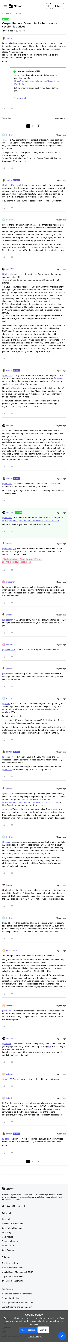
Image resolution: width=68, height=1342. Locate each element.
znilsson (9, 1005)
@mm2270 (7, 375)
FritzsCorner (11, 950)
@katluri (6, 1139)
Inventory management (12, 1281)
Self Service (7, 1289)
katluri (9, 1098)
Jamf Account (8, 1250)
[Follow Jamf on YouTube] (13, 1206)
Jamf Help (6, 1219)
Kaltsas (9, 135)
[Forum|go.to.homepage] (15, 6)
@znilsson (6, 1043)
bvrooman (10, 582)
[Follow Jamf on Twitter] (3, 1206)
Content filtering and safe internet (17, 1307)
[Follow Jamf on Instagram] (19, 1206)
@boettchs (19, 75)
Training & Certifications (12, 1223)
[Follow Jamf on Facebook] (24, 1206)
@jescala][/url (8, 649)
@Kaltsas (6, 274)
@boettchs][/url (9, 548)
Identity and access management (17, 1294)
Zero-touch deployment (12, 1267)
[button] (5, 6)
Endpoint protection (10, 1298)
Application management (13, 1276)
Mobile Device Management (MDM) (18, 1272)
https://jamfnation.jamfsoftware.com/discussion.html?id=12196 (30, 802)
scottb (9, 38)
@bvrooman (7, 620)
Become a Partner (10, 1241)
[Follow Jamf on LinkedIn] (8, 1206)
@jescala (41, 587)
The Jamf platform (10, 1263)
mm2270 (10, 269)
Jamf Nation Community (13, 1228)
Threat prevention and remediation (17, 1302)
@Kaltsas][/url (8, 185)
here (49, 1046)
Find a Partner (8, 1245)
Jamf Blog (6, 1232)
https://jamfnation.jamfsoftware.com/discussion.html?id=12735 (30, 520)
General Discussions (13, 13)
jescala (9, 543)
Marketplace (7, 1237)
